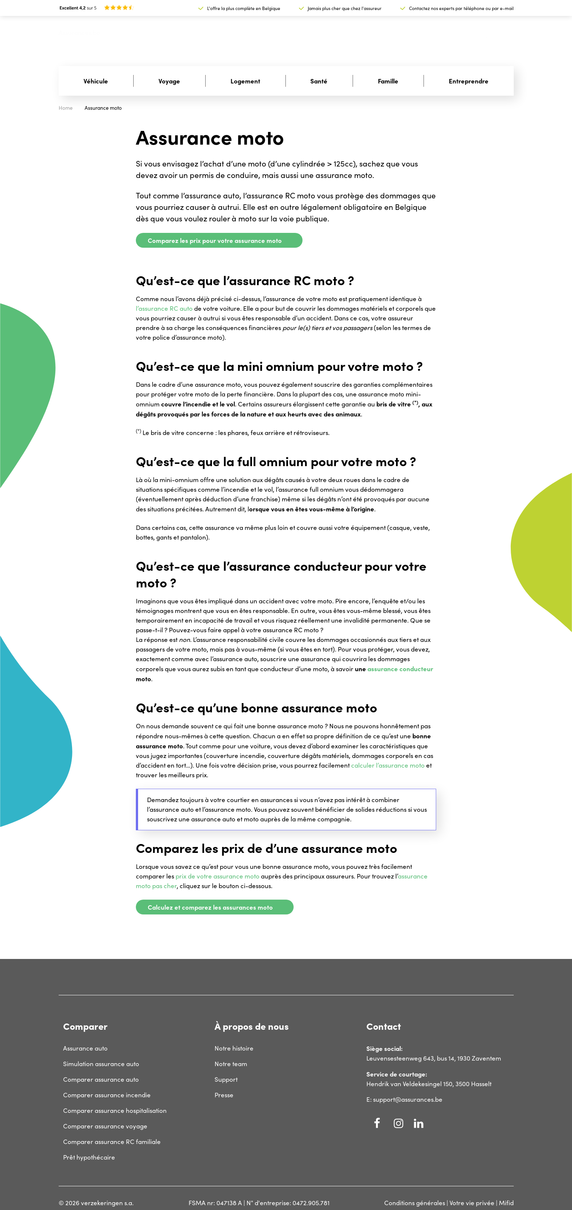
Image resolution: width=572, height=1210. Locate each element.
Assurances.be (79, 32)
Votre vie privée (472, 1203)
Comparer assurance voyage (105, 1126)
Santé (318, 80)
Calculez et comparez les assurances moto (210, 907)
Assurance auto (85, 1048)
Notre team (231, 1063)
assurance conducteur (400, 668)
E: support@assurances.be (404, 1099)
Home (66, 107)
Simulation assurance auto (101, 1063)
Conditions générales (414, 1203)
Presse (224, 1095)
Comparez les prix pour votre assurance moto (215, 240)
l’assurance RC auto (164, 308)
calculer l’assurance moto (388, 765)
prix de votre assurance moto (217, 876)
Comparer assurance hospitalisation (115, 1110)
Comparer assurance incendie (107, 1095)
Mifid (506, 1203)
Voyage (169, 80)
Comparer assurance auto (101, 1079)
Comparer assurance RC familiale (112, 1141)
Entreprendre (468, 80)
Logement (245, 80)
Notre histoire (234, 1048)
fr (506, 37)
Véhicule (96, 80)
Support (452, 37)
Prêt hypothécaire (89, 1157)
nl (489, 38)
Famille (388, 80)
